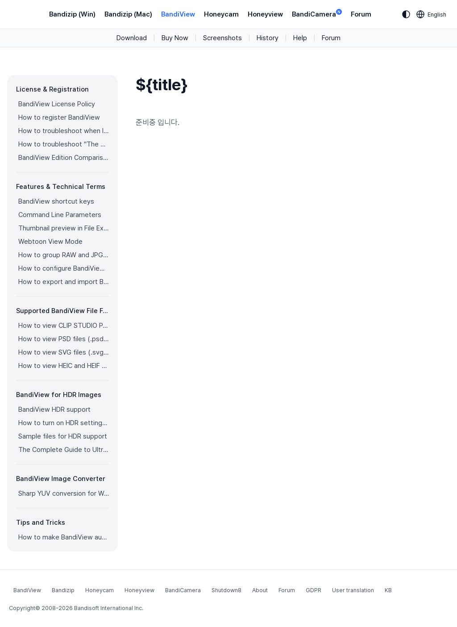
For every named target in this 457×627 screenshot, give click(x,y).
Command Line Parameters (59, 215)
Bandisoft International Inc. (108, 608)
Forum (361, 14)
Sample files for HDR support (62, 436)
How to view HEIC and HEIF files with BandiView (63, 366)
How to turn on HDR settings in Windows (63, 423)
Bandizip (63, 590)
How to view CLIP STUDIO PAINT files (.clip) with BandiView (63, 326)
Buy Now (175, 38)
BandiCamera (317, 13)
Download (131, 38)
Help (300, 38)
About (260, 590)
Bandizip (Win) (72, 14)
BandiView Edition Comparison (63, 158)
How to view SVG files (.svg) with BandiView (63, 352)
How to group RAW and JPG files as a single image (63, 255)
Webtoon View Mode (50, 242)
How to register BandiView (59, 117)
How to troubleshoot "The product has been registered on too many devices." (63, 144)
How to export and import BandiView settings (63, 282)
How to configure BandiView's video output (63, 268)
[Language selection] (431, 14)
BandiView (178, 14)
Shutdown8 (226, 590)
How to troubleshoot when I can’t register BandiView (63, 131)
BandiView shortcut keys (56, 201)
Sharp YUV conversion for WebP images (63, 493)
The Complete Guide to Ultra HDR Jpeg (63, 450)
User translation (353, 590)
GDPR (313, 590)
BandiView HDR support (54, 409)
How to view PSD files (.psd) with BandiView (63, 339)
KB (388, 590)
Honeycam (221, 14)
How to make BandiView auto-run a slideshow (63, 537)
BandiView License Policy (56, 104)
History (267, 38)
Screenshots (222, 38)
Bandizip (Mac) (128, 14)
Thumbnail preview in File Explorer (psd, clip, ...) (63, 228)
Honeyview (265, 14)
